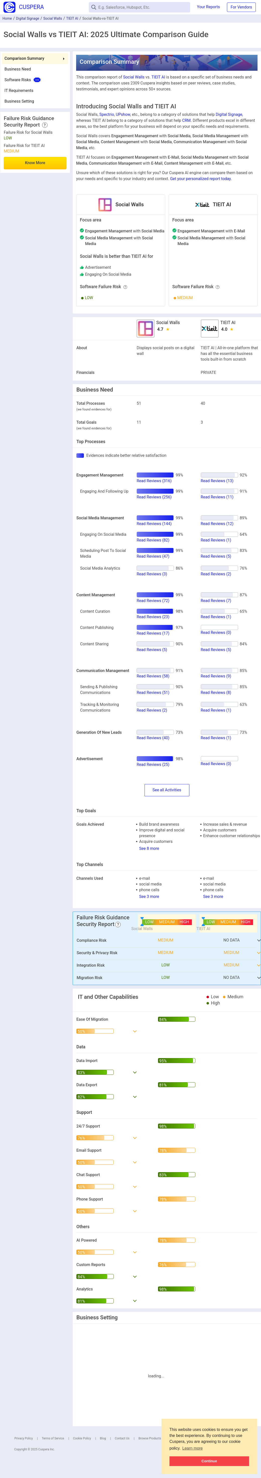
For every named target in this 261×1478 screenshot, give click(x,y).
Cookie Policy (82, 1438)
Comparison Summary (24, 58)
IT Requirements (18, 90)
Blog (103, 1438)
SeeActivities (167, 790)
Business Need (17, 69)
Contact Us (122, 1438)
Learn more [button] (192, 1448)
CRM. (187, 120)
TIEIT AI (72, 18)
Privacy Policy (23, 1438)
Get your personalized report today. (201, 178)
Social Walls (52, 18)
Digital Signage (27, 18)
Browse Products (149, 1438)
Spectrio (106, 114)
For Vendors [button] (241, 7)
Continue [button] (209, 1461)
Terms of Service (53, 1438)
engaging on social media (108, 274)
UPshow (123, 114)
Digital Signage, (229, 114)
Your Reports (208, 6)
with (124, 231)
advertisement (98, 267)
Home (7, 18)
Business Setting (19, 101)
